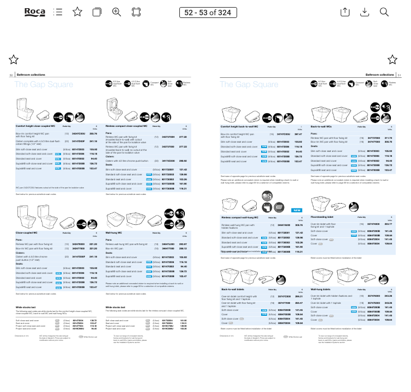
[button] (58, 12)
